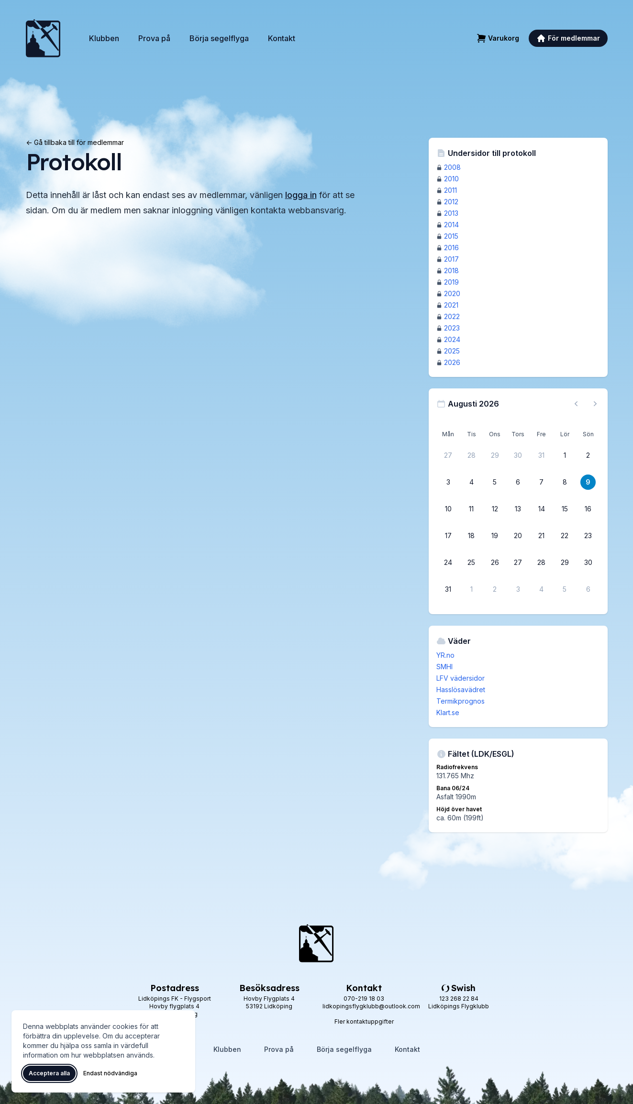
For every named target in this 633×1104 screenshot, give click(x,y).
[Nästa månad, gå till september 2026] (595, 403)
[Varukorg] (498, 38)
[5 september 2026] (564, 589)
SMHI (444, 666)
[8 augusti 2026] (564, 482)
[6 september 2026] (588, 589)
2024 (452, 339)
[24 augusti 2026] (448, 562)
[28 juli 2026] (471, 455)
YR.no (445, 655)
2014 (451, 225)
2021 (451, 305)
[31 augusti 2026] (448, 589)
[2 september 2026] (494, 589)
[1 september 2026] (471, 589)
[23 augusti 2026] (588, 535)
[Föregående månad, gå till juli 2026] (576, 403)
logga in (301, 195)
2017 (451, 259)
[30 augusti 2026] (588, 562)
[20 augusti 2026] (518, 535)
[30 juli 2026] (518, 455)
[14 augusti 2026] (541, 509)
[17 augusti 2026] (448, 535)
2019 (451, 282)
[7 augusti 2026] (541, 482)
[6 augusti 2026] (518, 482)
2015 (451, 236)
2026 (452, 362)
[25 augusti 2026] (471, 562)
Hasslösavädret (460, 689)
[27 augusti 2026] (518, 562)
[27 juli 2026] (448, 455)
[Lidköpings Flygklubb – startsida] (43, 38)
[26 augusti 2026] (494, 562)
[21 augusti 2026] (541, 535)
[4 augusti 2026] (471, 482)
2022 (452, 316)
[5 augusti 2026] (494, 482)
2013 (451, 213)
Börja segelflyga (219, 38)
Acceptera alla (49, 1073)
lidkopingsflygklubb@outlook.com (371, 1006)
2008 (452, 167)
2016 (451, 247)
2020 (452, 293)
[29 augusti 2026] (564, 562)
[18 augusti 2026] (471, 535)
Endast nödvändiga (110, 1073)
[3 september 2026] (518, 589)
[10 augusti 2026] (448, 509)
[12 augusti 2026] (494, 509)
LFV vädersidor (460, 678)
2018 (451, 270)
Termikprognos (460, 701)
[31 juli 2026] (541, 455)
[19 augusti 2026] (494, 535)
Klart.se (447, 712)
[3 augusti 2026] (448, 482)
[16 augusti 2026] (588, 509)
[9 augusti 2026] (588, 482)
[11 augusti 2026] (471, 509)
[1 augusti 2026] (564, 455)
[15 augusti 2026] (564, 509)
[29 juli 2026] (494, 455)
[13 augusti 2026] (518, 509)
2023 (452, 328)
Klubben (104, 38)
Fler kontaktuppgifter (364, 1021)
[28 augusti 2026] (541, 562)
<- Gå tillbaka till (75, 142)
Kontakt (281, 38)
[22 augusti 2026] (564, 535)
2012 (451, 202)
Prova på (154, 38)
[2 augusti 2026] (588, 455)
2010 (451, 179)
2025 (452, 351)
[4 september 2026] (541, 589)
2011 (450, 190)
